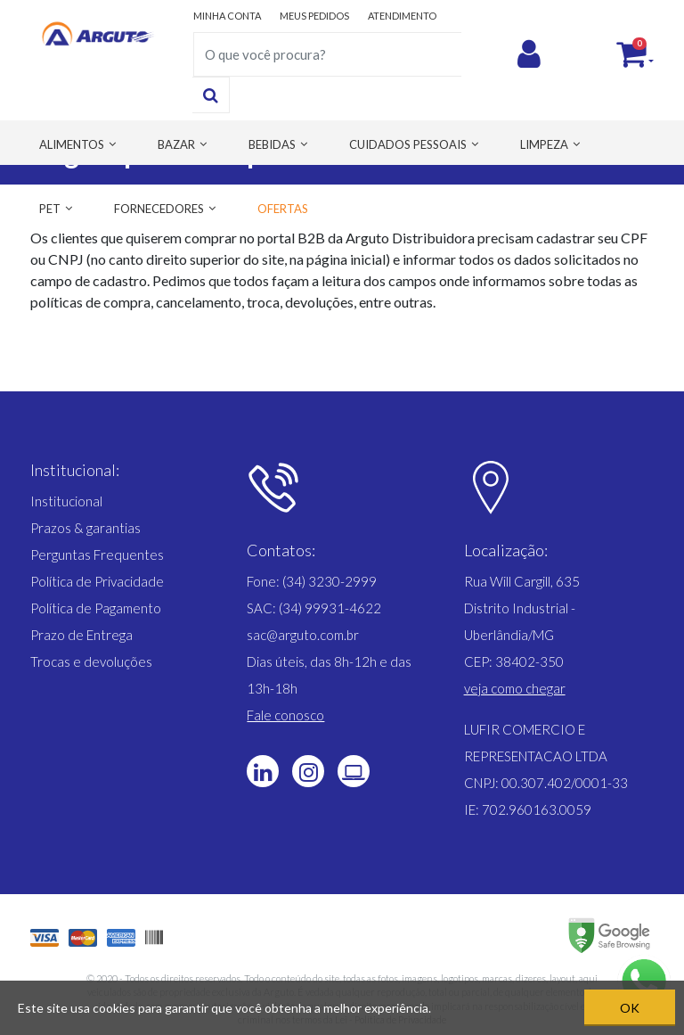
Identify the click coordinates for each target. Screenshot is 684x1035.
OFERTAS (282, 208)
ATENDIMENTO (402, 15)
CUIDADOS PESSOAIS (408, 144)
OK (629, 1007)
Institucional (66, 501)
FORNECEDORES (159, 208)
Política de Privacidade (97, 581)
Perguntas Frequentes (97, 554)
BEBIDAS (272, 144)
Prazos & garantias (85, 528)
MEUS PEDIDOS (314, 15)
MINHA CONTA (227, 15)
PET (50, 208)
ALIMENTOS (71, 144)
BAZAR (176, 144)
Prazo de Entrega (81, 635)
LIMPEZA (544, 144)
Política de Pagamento (95, 608)
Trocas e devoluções (91, 661)
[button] (515, 688)
